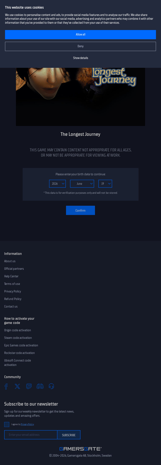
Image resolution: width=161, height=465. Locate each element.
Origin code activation (17, 330)
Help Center (11, 276)
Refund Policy (12, 299)
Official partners (14, 269)
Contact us (11, 306)
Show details (80, 58)
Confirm (80, 210)
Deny (81, 46)
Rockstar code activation (19, 353)
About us (10, 261)
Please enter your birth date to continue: (80, 174)
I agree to (22, 424)
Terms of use (12, 284)
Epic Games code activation (21, 345)
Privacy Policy (12, 291)
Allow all (80, 35)
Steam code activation (18, 338)
